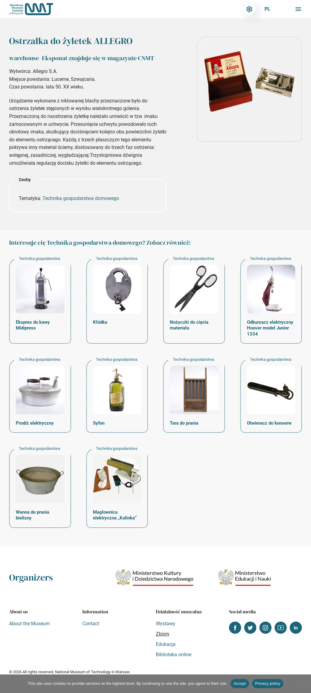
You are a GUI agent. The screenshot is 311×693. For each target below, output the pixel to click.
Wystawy (165, 623)
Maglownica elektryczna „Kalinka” (115, 515)
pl (267, 9)
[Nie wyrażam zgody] (303, 684)
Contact (90, 623)
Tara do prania (184, 423)
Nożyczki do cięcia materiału (189, 325)
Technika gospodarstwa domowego (81, 198)
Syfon (98, 423)
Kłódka (100, 322)
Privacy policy (267, 683)
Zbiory (162, 634)
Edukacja (166, 644)
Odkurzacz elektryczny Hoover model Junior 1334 (270, 328)
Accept (240, 683)
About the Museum (29, 623)
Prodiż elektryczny (35, 423)
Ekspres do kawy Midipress (33, 325)
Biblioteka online (173, 654)
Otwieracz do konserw (269, 423)
